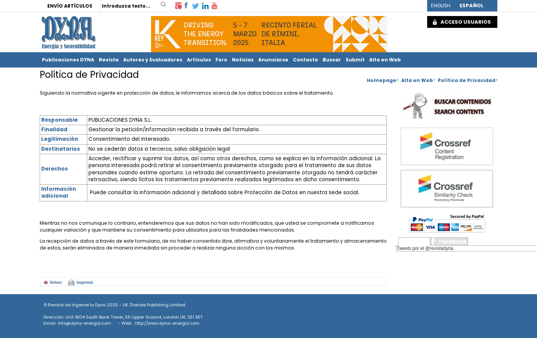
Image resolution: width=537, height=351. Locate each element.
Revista (109, 59)
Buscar (332, 59)
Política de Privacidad (466, 80)
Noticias (243, 59)
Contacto (305, 59)
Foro (221, 59)
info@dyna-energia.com (84, 323)
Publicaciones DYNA (68, 59)
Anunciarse (273, 59)
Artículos (199, 59)
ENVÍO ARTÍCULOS (69, 6)
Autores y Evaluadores (152, 59)
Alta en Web (385, 59)
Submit (355, 59)
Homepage (381, 80)
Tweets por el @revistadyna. (426, 248)
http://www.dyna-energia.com (167, 323)
